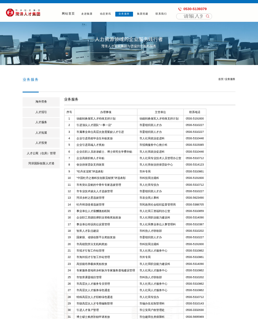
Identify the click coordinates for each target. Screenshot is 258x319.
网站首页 (68, 13)
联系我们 (161, 13)
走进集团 (87, 13)
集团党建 (143, 13)
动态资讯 (105, 13)
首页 (221, 79)
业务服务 (124, 13)
